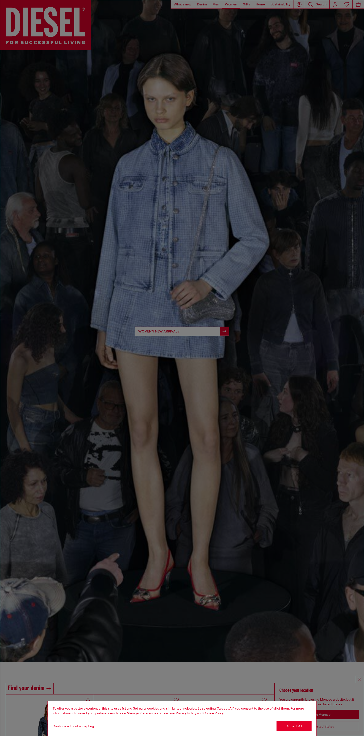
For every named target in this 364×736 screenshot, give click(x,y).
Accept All (294, 726)
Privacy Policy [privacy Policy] (186, 713)
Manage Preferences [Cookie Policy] (142, 713)
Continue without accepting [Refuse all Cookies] (73, 726)
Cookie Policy (213, 713)
